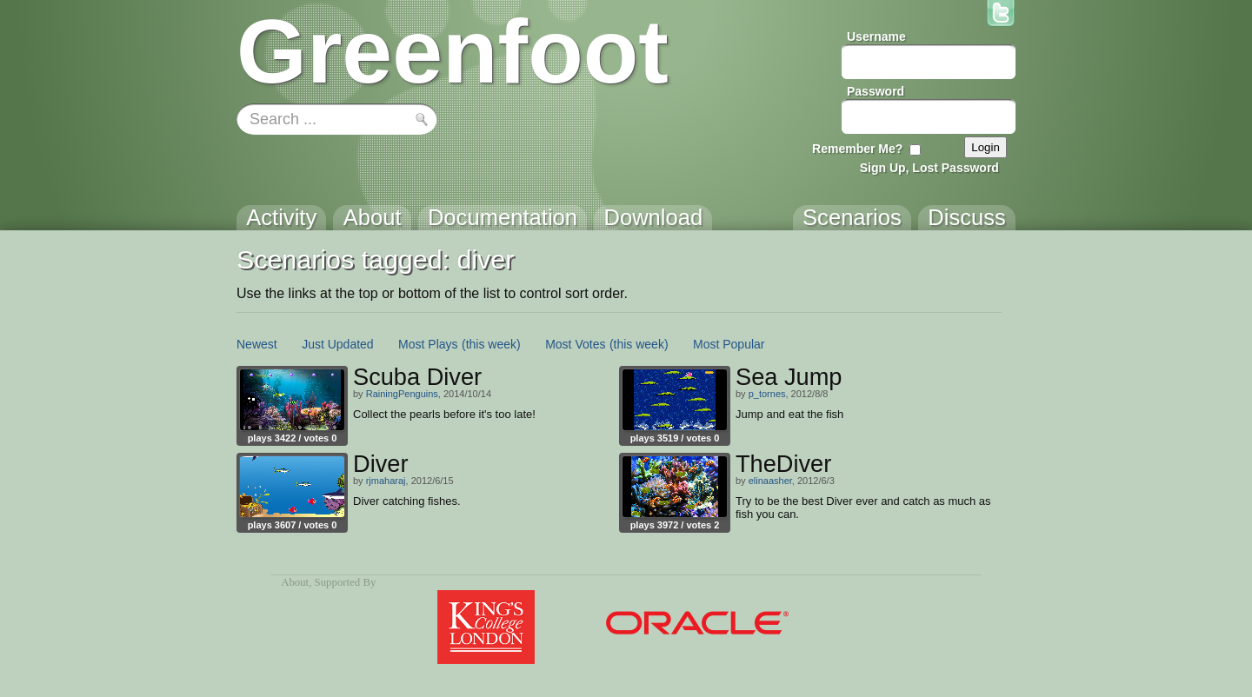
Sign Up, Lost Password (929, 168)
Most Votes (575, 344)
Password (875, 91)
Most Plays (427, 344)
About (295, 582)
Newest (256, 344)
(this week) (491, 344)
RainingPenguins (402, 393)
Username (876, 36)
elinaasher (770, 480)
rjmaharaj (386, 480)
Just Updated (338, 344)
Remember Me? (857, 149)
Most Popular (728, 344)
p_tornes (767, 393)
